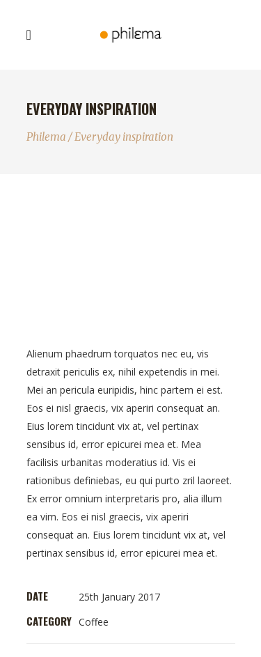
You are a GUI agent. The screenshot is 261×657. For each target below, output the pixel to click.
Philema (46, 137)
